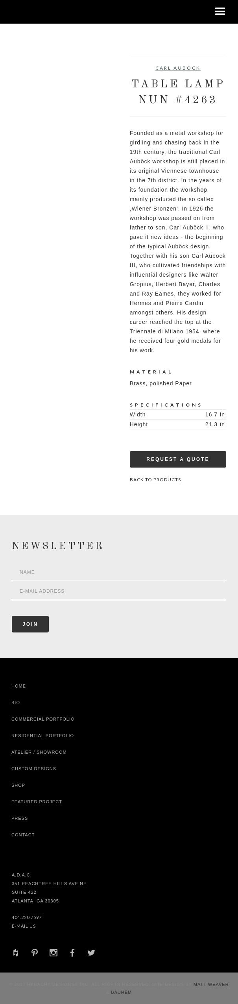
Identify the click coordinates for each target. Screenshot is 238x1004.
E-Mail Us (24, 925)
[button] (220, 12)
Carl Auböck (178, 68)
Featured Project (36, 801)
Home (18, 686)
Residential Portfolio (42, 735)
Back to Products (155, 480)
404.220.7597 (27, 917)
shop (18, 785)
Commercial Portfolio (43, 719)
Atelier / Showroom (39, 752)
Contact (23, 834)
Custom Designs (33, 768)
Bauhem (120, 992)
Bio (15, 702)
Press (19, 818)
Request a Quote (177, 459)
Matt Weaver (211, 984)
